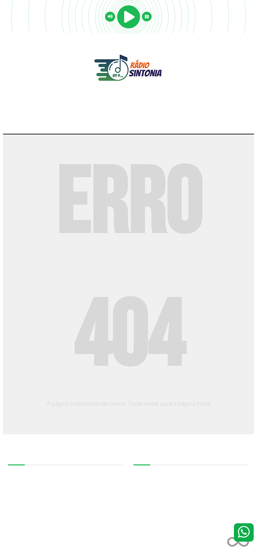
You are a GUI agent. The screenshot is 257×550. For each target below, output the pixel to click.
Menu (128, 120)
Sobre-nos (18, 473)
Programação (21, 488)
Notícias (16, 495)
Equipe (15, 481)
